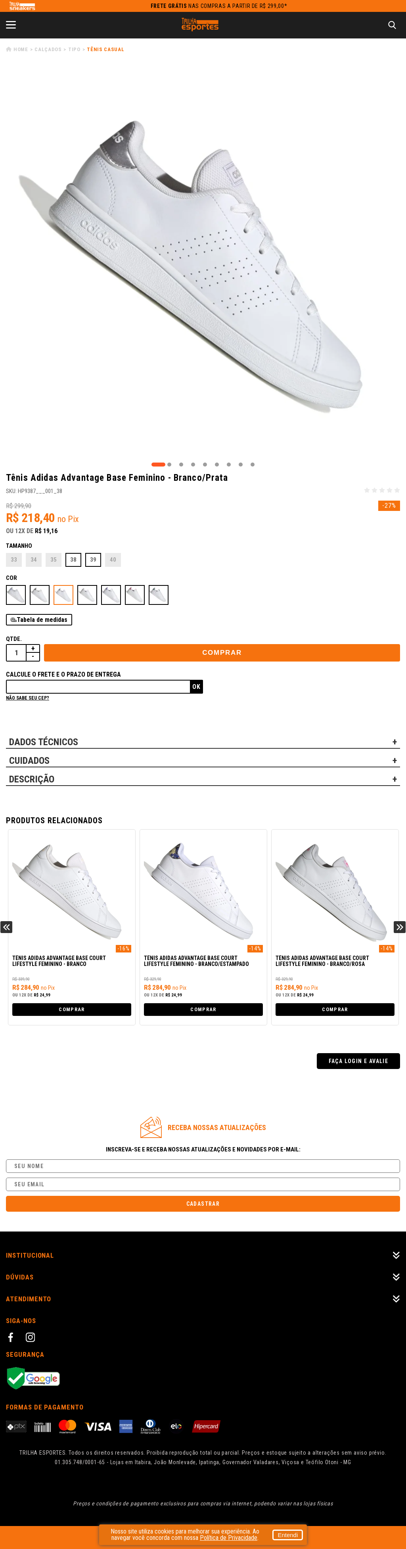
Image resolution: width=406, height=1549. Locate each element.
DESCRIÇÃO (31, 779)
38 (73, 559)
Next (400, 927)
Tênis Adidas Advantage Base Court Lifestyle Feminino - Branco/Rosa (322, 961)
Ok (196, 686)
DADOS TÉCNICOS (43, 742)
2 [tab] (169, 465)
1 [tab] (158, 465)
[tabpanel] (203, 264)
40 (113, 559)
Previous (6, 927)
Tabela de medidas (42, 619)
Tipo (74, 49)
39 (93, 559)
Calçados (47, 49)
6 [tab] (217, 465)
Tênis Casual (105, 49)
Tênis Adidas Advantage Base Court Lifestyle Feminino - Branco (59, 961)
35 (53, 559)
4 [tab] (193, 465)
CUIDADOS (29, 760)
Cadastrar (203, 1204)
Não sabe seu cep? (27, 698)
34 (34, 559)
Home (20, 49)
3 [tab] (181, 465)
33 (14, 559)
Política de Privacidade (228, 1537)
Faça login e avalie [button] (359, 1061)
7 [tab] (229, 465)
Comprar (222, 652)
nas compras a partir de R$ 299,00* (219, 6)
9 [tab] (253, 465)
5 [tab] (205, 465)
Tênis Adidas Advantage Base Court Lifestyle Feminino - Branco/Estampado (196, 961)
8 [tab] (241, 465)
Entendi (285, 1535)
